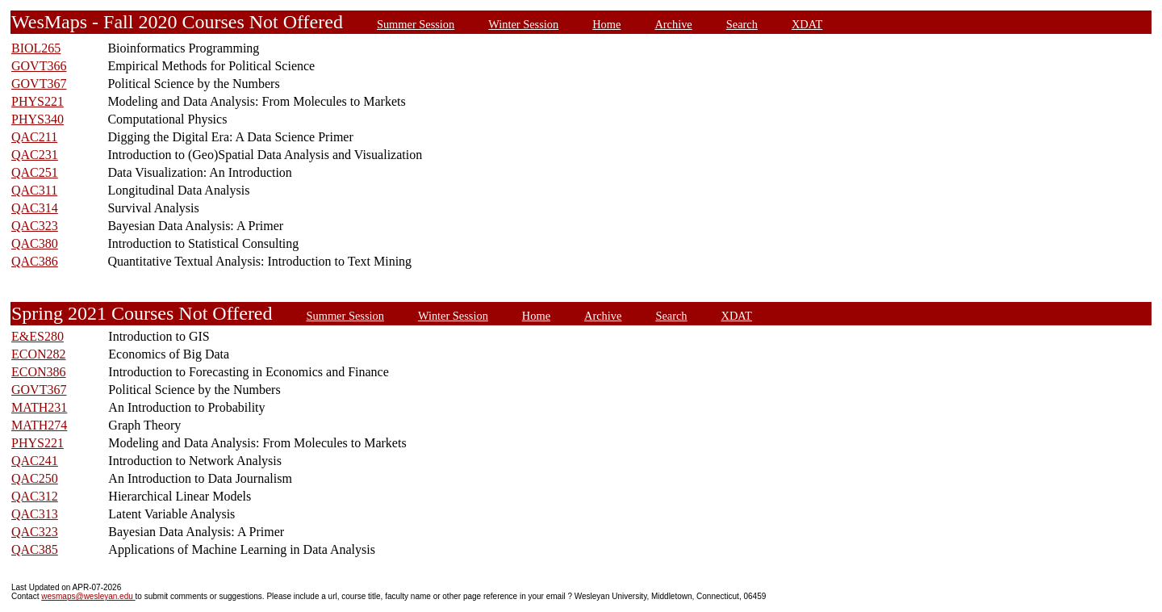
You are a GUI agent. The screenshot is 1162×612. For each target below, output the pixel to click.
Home (606, 24)
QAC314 (34, 208)
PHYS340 (37, 119)
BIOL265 (36, 48)
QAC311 (34, 190)
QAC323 (34, 226)
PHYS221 (37, 101)
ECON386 (38, 372)
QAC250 (34, 478)
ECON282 (38, 354)
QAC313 (34, 514)
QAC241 (34, 460)
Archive (673, 24)
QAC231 (34, 154)
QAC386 (34, 261)
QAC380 (34, 243)
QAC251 (34, 172)
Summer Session (415, 24)
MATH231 (39, 407)
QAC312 (34, 496)
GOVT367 (38, 83)
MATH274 (39, 425)
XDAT (807, 24)
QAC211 (34, 137)
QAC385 (34, 549)
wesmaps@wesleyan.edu (88, 596)
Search (742, 24)
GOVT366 (38, 66)
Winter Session (523, 24)
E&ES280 (37, 336)
